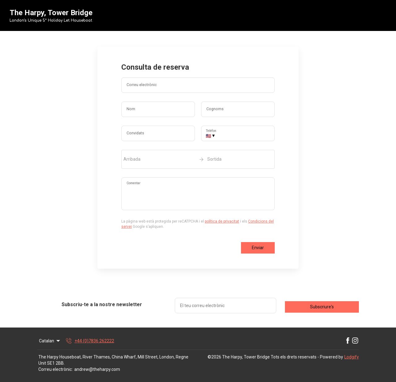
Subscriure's (322, 306)
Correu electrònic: (55, 369)
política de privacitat (222, 221)
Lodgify (351, 356)
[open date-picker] (198, 159)
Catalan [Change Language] (50, 341)
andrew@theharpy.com (97, 369)
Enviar (258, 247)
